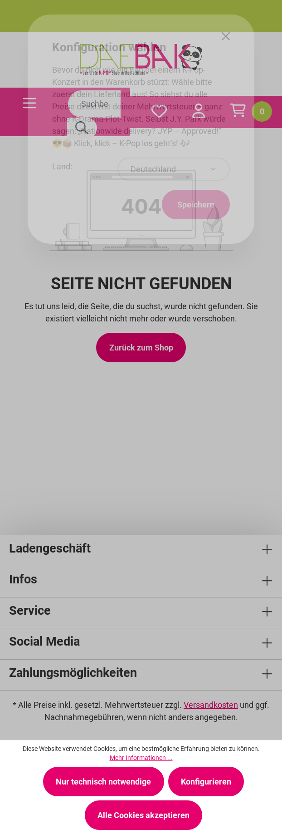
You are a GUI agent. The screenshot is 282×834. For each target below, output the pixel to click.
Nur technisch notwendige (103, 781)
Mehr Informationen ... (141, 757)
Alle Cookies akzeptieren (143, 815)
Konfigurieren (206, 781)
